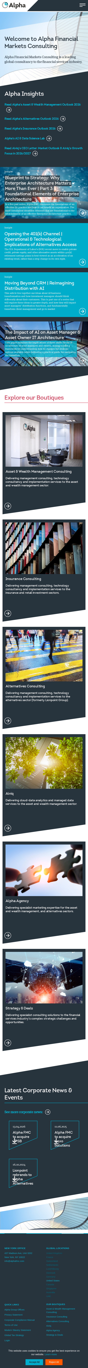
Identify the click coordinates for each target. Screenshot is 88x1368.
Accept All (34, 1362)
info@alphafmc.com (14, 1261)
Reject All (54, 1362)
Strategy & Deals (54, 1335)
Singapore (51, 1288)
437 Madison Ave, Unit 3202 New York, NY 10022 (18, 1255)
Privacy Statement (13, 1314)
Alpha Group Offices (14, 1309)
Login (7, 1340)
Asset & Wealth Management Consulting (60, 1310)
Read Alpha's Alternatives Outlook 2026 (34, 118)
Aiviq (48, 1325)
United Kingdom (54, 1253)
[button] (82, 5)
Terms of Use (11, 1325)
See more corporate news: (27, 1112)
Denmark (50, 1273)
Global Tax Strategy (14, 1335)
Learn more (51, 1354)
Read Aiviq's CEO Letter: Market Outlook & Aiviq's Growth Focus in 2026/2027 (43, 149)
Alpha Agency (53, 1330)
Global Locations (57, 1248)
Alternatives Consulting (57, 1321)
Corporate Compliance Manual (19, 1320)
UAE (48, 1296)
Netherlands (52, 1265)
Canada (50, 1284)
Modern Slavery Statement (17, 1330)
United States (53, 1280)
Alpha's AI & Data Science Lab (28, 138)
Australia (50, 1292)
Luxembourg (52, 1269)
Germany (51, 1276)
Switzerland (52, 1261)
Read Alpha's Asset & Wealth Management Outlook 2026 (42, 105)
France (49, 1257)
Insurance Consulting (56, 1316)
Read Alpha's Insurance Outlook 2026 (33, 128)
